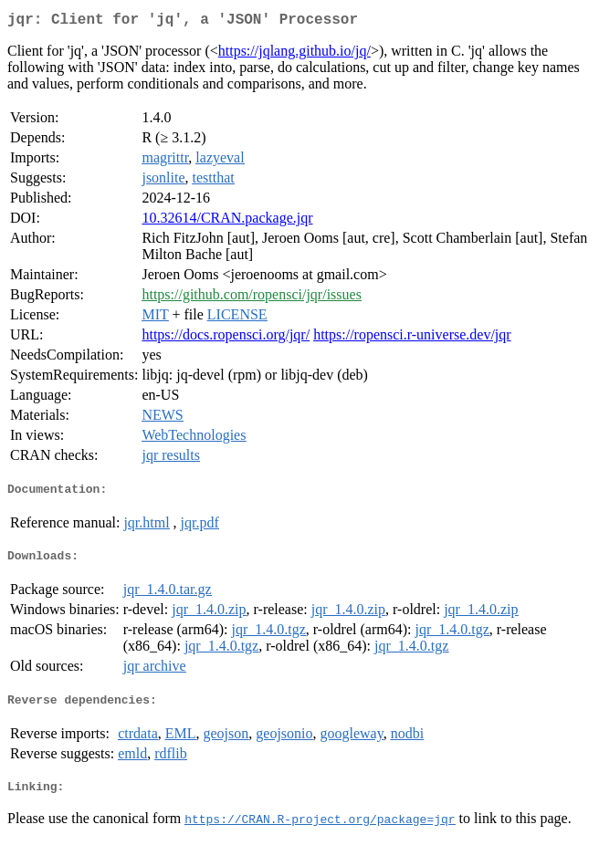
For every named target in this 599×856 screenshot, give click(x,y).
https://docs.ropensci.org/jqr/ (226, 338)
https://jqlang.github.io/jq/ (294, 54)
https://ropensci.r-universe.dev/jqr (412, 338)
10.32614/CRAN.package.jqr (227, 221)
